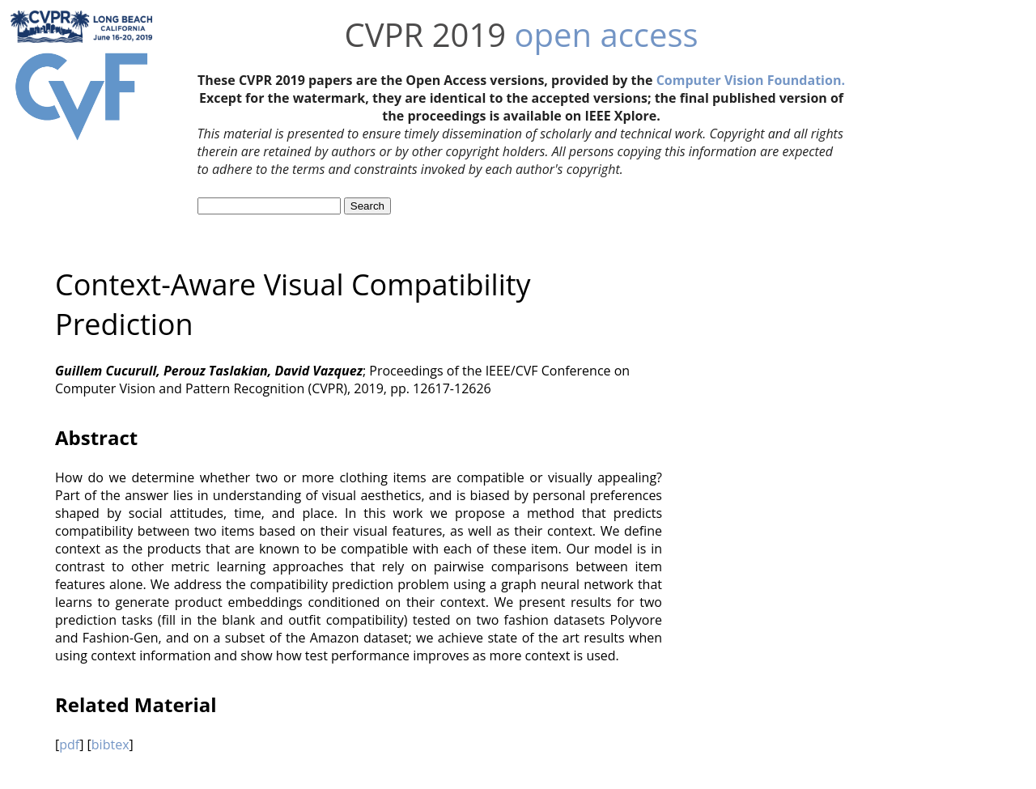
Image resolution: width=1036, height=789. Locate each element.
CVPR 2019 (425, 34)
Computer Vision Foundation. (750, 80)
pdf (69, 744)
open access (606, 34)
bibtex (110, 744)
